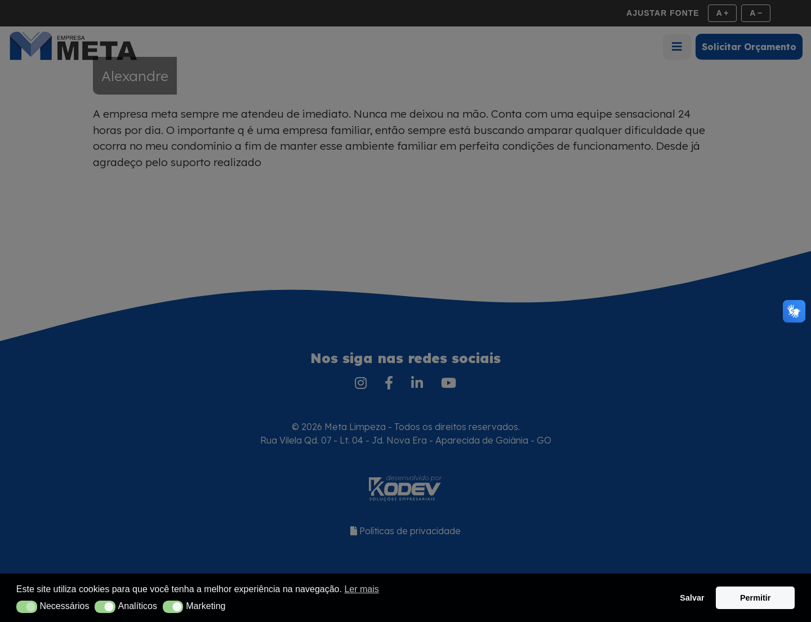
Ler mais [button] (361, 589)
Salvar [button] (692, 597)
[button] (26, 607)
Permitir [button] (755, 597)
